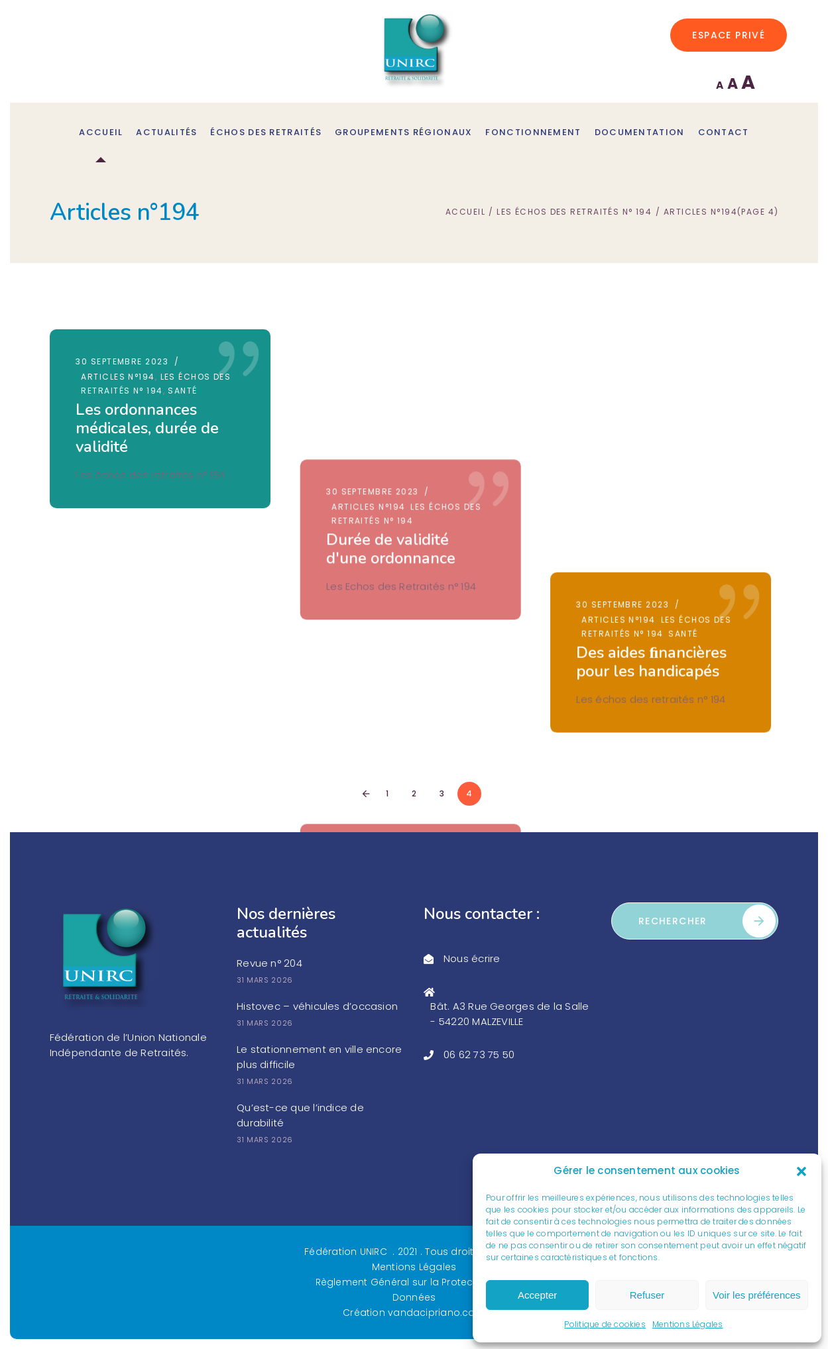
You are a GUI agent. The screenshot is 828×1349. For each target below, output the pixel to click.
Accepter (537, 1295)
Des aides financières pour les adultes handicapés (404, 621)
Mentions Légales (687, 1324)
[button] (801, 1171)
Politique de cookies (605, 1324)
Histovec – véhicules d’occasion (317, 1006)
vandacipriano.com (436, 1312)
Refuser (647, 1295)
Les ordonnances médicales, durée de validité (147, 428)
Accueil (465, 212)
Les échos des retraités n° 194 (574, 212)
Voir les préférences (757, 1295)
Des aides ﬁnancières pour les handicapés (658, 419)
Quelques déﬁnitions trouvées (657, 612)
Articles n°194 (117, 376)
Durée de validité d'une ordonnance (394, 419)
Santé (182, 390)
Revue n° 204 (269, 963)
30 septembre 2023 (122, 361)
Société (695, 584)
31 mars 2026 (265, 980)
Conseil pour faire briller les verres (138, 631)
